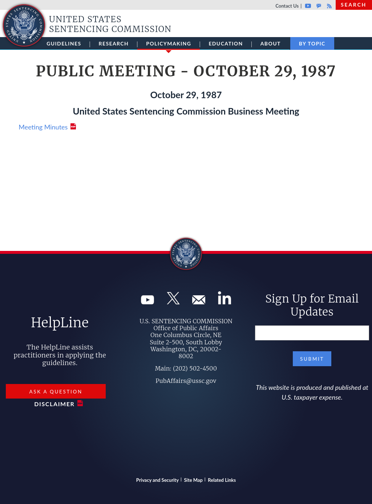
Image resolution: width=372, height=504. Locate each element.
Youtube (307, 6)
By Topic (312, 43)
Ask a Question (55, 392)
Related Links (222, 480)
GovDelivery (318, 6)
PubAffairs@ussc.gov (185, 380)
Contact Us (287, 6)
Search (354, 4)
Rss (328, 6)
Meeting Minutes (43, 127)
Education (226, 43)
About (270, 43)
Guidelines (63, 43)
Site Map (193, 480)
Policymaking (168, 45)
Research (114, 43)
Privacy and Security (157, 480)
